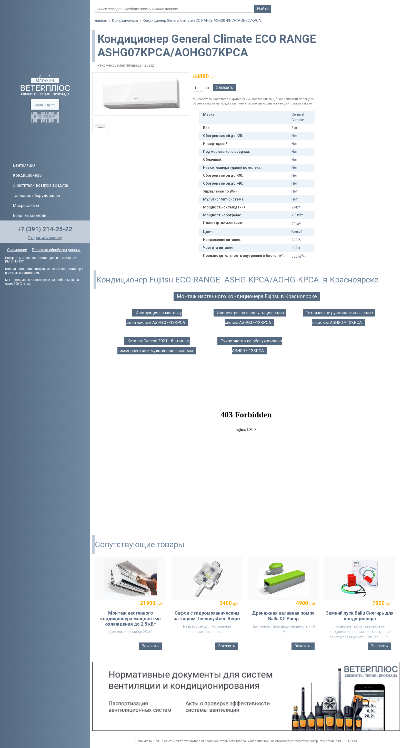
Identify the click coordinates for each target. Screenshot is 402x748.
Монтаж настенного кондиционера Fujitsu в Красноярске (247, 296)
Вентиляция (24, 165)
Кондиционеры (28, 175)
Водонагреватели (29, 215)
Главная (100, 20)
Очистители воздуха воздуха (40, 185)
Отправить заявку (45, 237)
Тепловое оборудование (36, 195)
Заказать (224, 87)
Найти (263, 9)
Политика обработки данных (56, 250)
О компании (17, 250)
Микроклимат (26, 205)
